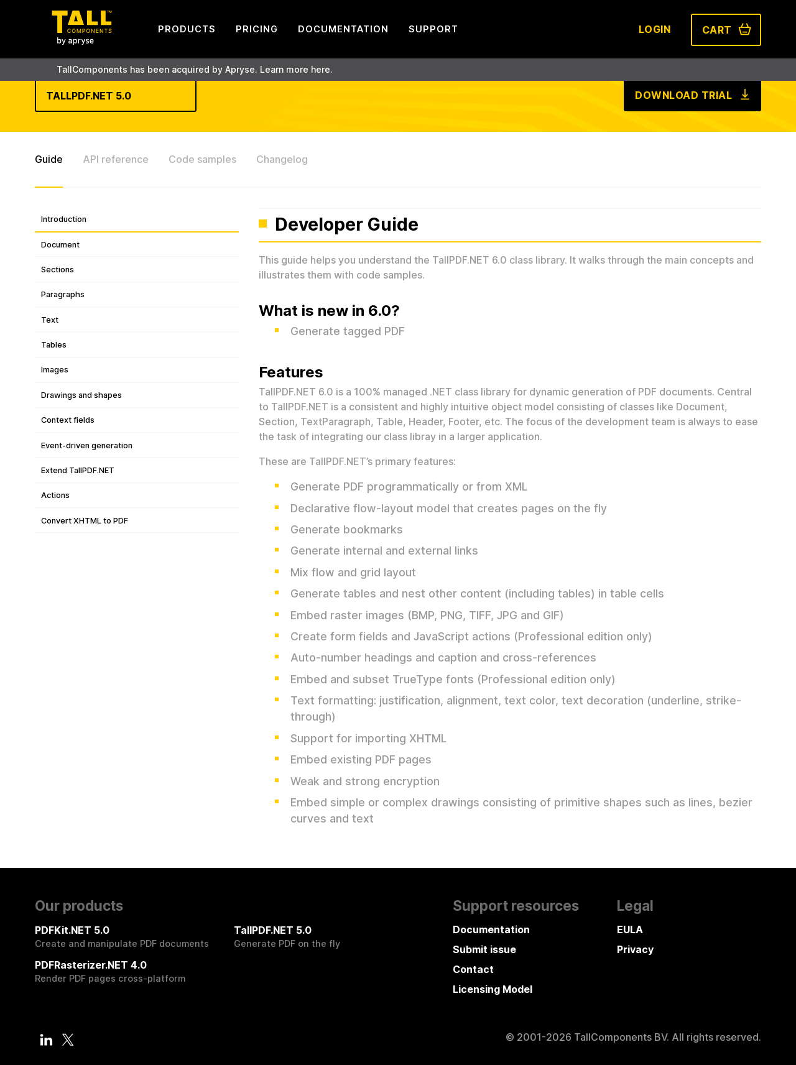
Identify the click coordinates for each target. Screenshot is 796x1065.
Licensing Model (492, 989)
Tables (54, 344)
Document (60, 244)
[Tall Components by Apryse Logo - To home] (81, 41)
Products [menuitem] (187, 29)
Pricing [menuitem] (257, 29)
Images (54, 369)
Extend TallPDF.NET (77, 470)
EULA (630, 929)
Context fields (68, 420)
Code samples (202, 159)
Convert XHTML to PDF (84, 520)
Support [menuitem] (433, 29)
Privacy (635, 949)
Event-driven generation (86, 445)
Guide (49, 159)
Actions (55, 495)
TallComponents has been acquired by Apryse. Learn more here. (195, 69)
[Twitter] (68, 1039)
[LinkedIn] (47, 1039)
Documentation (491, 929)
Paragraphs (63, 294)
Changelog (282, 159)
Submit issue (484, 949)
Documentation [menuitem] (343, 29)
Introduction (63, 219)
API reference (116, 159)
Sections (57, 269)
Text (49, 320)
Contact (473, 969)
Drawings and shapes (81, 395)
